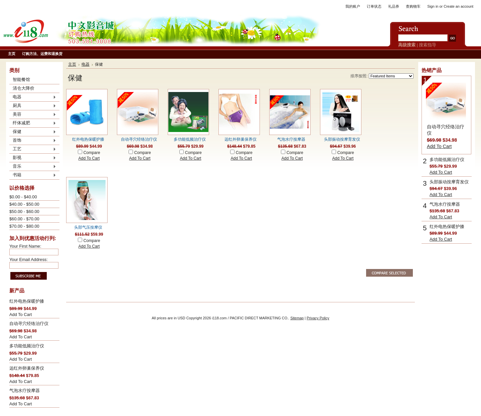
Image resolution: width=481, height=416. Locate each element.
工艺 (32, 149)
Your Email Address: (28, 259)
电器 (32, 97)
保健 (32, 132)
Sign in (432, 6)
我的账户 (352, 6)
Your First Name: (25, 246)
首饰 (32, 141)
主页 (72, 64)
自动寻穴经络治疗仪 (28, 323)
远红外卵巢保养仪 (26, 368)
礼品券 (393, 6)
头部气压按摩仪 (88, 227)
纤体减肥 (32, 123)
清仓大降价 (23, 88)
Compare (92, 152)
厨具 (32, 106)
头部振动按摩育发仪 (342, 139)
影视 (32, 158)
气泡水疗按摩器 (24, 390)
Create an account (458, 6)
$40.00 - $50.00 (24, 204)
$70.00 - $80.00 (24, 226)
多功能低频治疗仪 (26, 345)
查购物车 (413, 6)
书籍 (32, 175)
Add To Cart (20, 314)
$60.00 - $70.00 (24, 218)
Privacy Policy (318, 318)
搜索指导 (427, 44)
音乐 (32, 167)
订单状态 (374, 6)
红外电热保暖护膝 (26, 301)
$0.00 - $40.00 (23, 196)
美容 (32, 115)
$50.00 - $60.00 (24, 211)
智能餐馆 (21, 79)
